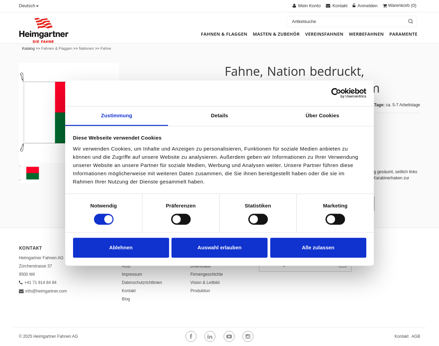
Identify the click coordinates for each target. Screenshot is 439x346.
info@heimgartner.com (43, 291)
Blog (126, 299)
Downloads (200, 266)
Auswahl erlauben (219, 248)
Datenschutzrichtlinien (142, 282)
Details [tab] (219, 115)
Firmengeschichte (206, 274)
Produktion (200, 290)
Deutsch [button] (29, 5)
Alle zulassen (318, 248)
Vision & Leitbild (205, 282)
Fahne (105, 48)
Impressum (132, 274)
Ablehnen (120, 248)
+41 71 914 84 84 (38, 282)
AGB (126, 266)
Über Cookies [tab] (322, 115)
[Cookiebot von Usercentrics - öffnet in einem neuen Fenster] (336, 93)
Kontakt (129, 290)
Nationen (86, 48)
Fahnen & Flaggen (56, 48)
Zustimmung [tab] (116, 115)
